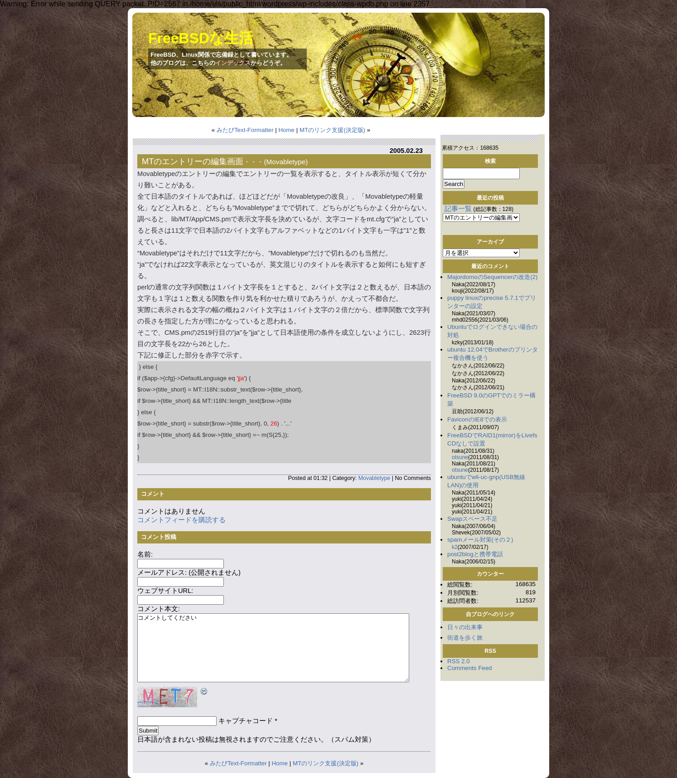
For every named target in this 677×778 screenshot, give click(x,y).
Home (286, 130)
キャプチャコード (245, 720)
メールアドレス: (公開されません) (189, 572)
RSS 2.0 (458, 661)
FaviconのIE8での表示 (477, 419)
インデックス (233, 62)
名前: (145, 554)
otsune (460, 457)
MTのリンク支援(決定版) (332, 130)
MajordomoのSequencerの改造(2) (492, 277)
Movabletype (286, 162)
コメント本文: (158, 608)
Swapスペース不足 (472, 518)
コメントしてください (273, 647)
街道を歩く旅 (465, 637)
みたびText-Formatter (245, 130)
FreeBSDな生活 (200, 38)
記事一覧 (458, 208)
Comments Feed (469, 668)
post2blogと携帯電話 (475, 554)
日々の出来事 (465, 627)
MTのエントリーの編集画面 (192, 161)
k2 (455, 547)
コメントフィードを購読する (181, 520)
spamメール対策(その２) (480, 539)
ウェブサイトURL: (165, 590)
